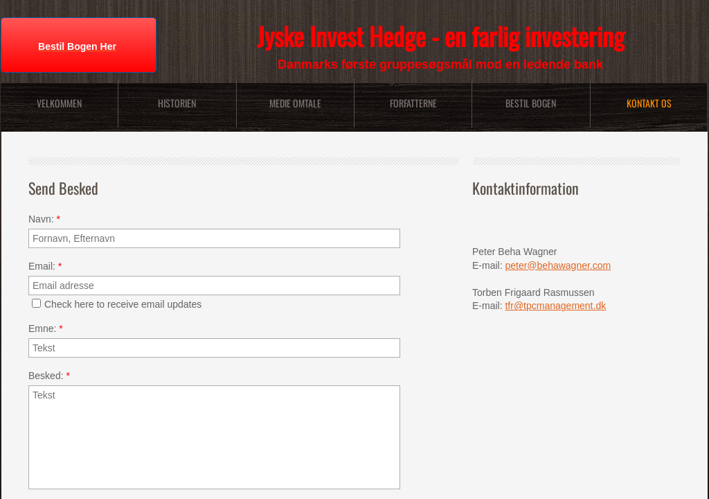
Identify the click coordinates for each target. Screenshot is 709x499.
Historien (177, 103)
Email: (45, 266)
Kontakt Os (649, 103)
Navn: (44, 219)
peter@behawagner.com (558, 265)
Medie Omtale (295, 103)
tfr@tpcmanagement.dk (555, 305)
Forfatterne (413, 103)
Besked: (49, 375)
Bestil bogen (530, 103)
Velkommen (59, 103)
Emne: (45, 328)
